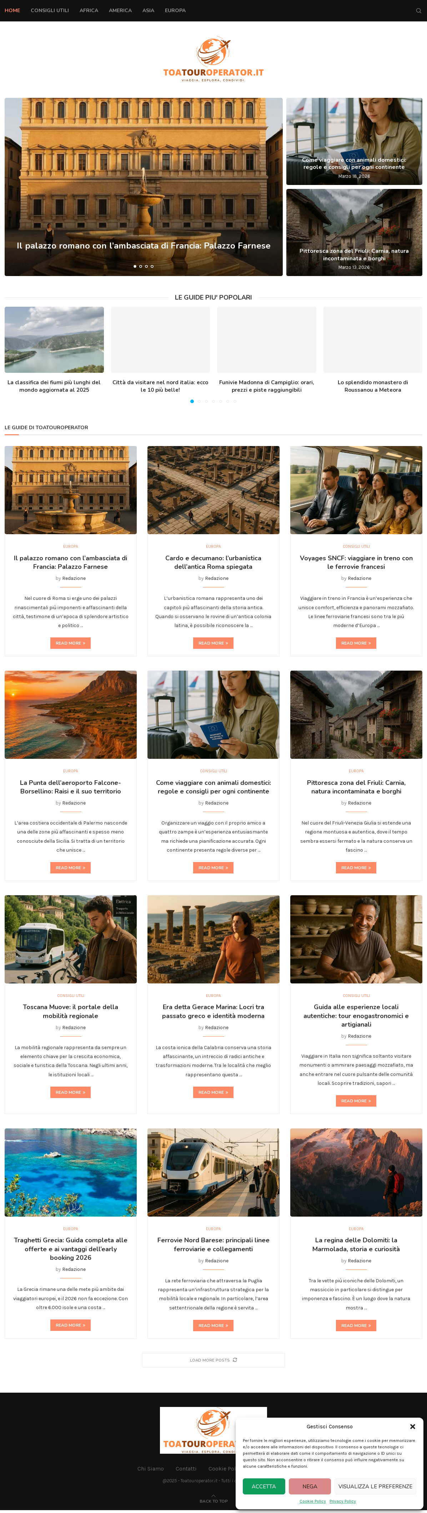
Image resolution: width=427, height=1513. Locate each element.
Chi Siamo (150, 1471)
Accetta (264, 1486)
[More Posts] (213, 1363)
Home (12, 10)
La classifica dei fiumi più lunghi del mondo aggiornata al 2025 (54, 386)
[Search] (418, 10)
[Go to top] (214, 1504)
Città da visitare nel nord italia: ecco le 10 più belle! (160, 386)
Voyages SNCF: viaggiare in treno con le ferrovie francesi (356, 563)
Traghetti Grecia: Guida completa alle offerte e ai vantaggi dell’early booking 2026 (70, 1252)
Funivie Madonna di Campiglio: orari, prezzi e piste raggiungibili (266, 386)
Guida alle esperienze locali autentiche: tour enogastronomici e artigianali (356, 1018)
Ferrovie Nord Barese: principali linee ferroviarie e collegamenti (213, 1247)
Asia (148, 10)
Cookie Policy (313, 1501)
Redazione (74, 579)
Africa (89, 10)
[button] (412, 1426)
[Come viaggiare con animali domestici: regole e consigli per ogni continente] (354, 141)
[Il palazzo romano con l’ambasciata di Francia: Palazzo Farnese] (144, 187)
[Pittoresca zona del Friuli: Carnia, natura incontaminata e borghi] (354, 232)
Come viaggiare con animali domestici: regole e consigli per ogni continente (354, 163)
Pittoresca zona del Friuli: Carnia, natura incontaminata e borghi (354, 254)
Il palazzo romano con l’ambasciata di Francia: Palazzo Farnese (144, 252)
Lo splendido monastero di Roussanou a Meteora (373, 386)
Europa (175, 10)
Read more (70, 644)
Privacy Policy (343, 1501)
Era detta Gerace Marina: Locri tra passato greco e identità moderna (213, 1013)
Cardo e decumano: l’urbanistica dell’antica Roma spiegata (213, 563)
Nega (309, 1486)
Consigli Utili (50, 10)
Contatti (186, 1471)
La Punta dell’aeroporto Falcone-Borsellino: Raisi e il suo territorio (70, 788)
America (120, 10)
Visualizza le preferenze (375, 1486)
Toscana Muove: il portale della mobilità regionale (70, 1013)
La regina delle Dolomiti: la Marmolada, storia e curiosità (356, 1247)
